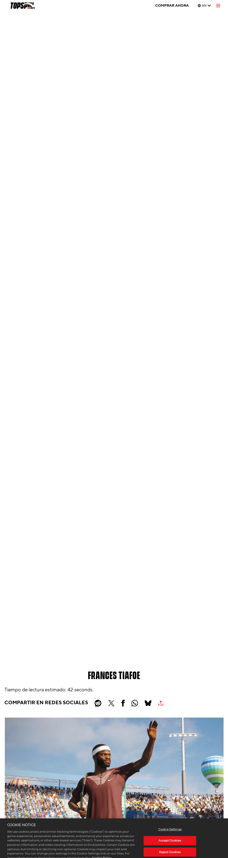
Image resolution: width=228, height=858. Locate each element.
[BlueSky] (148, 703)
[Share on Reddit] (98, 703)
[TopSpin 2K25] (22, 5)
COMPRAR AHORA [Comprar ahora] (172, 5)
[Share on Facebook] (123, 703)
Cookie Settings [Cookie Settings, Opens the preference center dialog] (169, 836)
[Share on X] (111, 703)
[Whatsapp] (134, 703)
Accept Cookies (170, 847)
